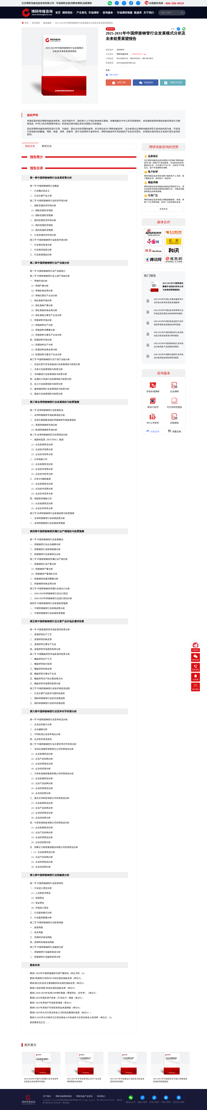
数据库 (138, 12)
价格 (108, 70)
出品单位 (109, 54)
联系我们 (101, 1096)
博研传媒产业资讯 (84, 1096)
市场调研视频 (124, 12)
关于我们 (149, 12)
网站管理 (49, 1103)
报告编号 (109, 50)
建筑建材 (47, 23)
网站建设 (66, 1103)
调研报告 (68, 12)
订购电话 (109, 58)
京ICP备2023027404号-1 (106, 1100)
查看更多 (164, 209)
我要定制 (174, 431)
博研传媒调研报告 (63, 1096)
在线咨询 (146, 82)
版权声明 (32, 115)
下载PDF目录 (173, 82)
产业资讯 (81, 12)
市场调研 (94, 12)
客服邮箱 (109, 63)
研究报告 (36, 23)
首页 (58, 12)
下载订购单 (112, 75)
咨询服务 (109, 12)
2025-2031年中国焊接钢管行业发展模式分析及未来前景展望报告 (84, 23)
